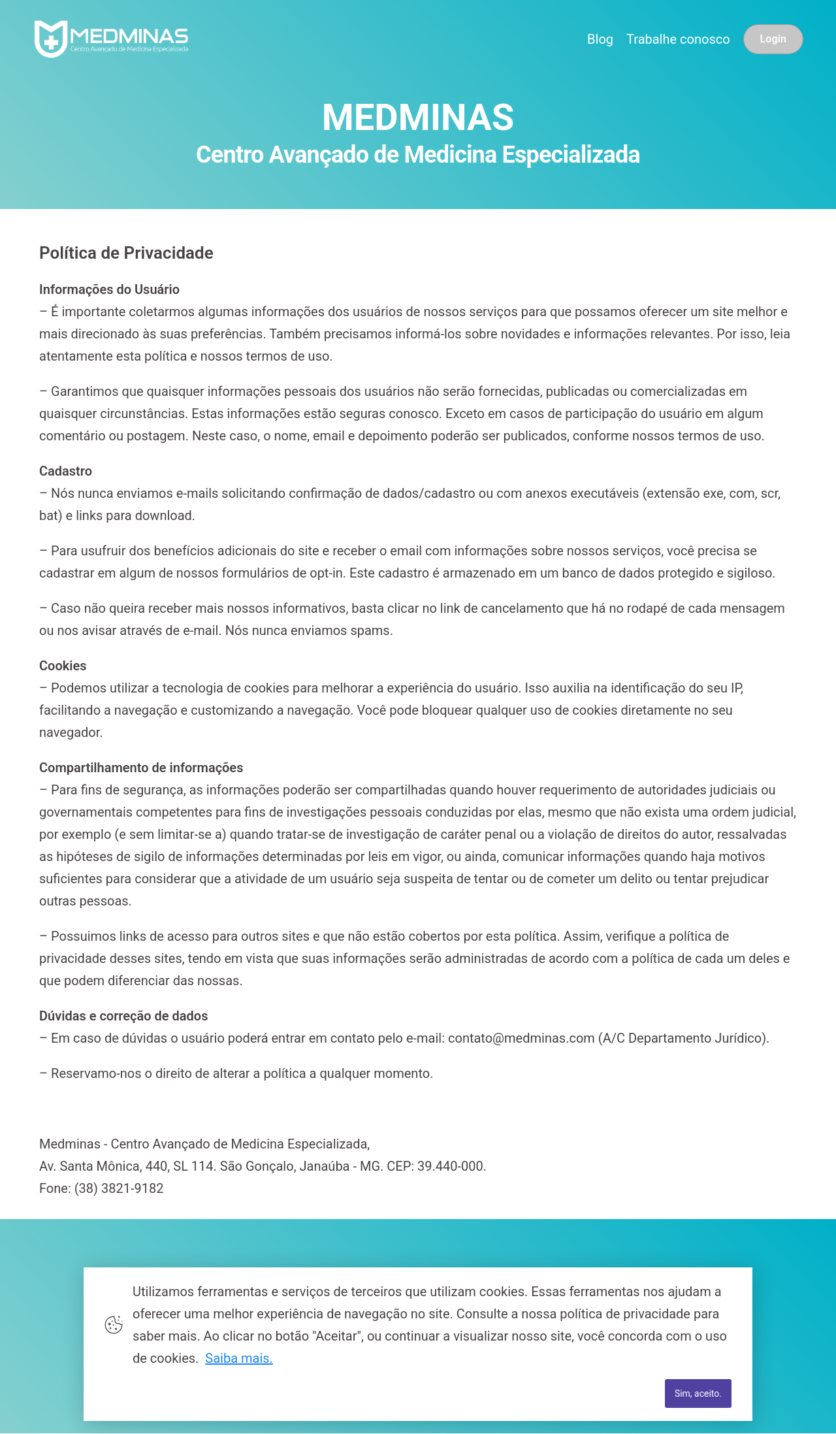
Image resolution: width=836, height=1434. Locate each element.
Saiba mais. (239, 1358)
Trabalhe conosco (678, 39)
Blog (600, 39)
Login (773, 39)
